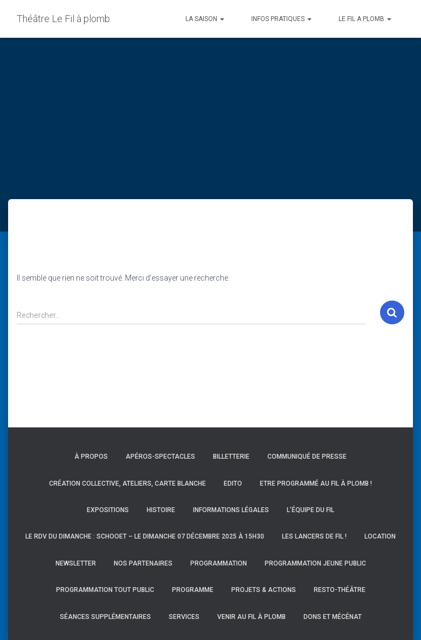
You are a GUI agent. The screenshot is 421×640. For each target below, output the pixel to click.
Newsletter (76, 563)
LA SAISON (204, 19)
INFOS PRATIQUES (281, 19)
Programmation (218, 563)
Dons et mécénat (332, 617)
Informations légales (231, 510)
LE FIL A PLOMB (365, 19)
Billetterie (231, 456)
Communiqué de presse (307, 456)
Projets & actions (263, 590)
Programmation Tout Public (105, 590)
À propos (91, 456)
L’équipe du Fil (310, 510)
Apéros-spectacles (160, 456)
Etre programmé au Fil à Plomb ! (316, 483)
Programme (192, 590)
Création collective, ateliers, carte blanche (127, 483)
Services (184, 617)
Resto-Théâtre (339, 590)
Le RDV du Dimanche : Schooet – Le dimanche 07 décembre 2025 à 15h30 (144, 536)
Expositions (108, 510)
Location (380, 536)
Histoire (161, 510)
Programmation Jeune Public (315, 563)
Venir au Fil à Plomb (251, 617)
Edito (233, 483)
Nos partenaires (143, 563)
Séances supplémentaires (105, 617)
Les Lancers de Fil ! (314, 536)
